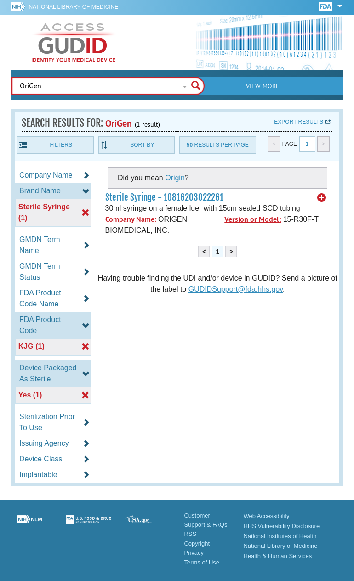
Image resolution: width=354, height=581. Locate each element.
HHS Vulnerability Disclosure (281, 526)
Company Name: (130, 219)
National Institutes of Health (279, 536)
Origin (175, 178)
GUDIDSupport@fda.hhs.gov (235, 289)
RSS (190, 533)
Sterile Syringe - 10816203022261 (164, 197)
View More (263, 86)
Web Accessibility (266, 515)
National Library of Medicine (73, 7)
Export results (298, 122)
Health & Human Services (277, 555)
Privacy (194, 552)
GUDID (74, 42)
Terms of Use (201, 562)
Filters (61, 145)
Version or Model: (252, 219)
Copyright (197, 543)
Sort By (142, 145)
